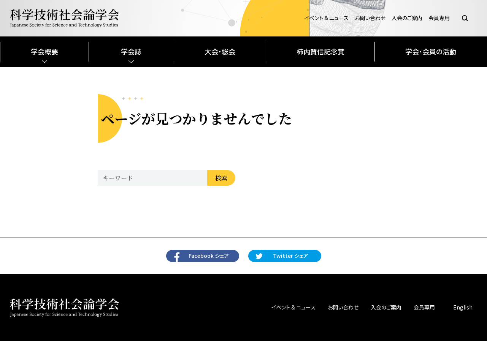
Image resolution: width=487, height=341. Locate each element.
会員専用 (439, 18)
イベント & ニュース (327, 18)
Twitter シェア (290, 256)
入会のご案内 (407, 18)
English (463, 307)
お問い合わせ (370, 18)
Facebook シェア (209, 256)
